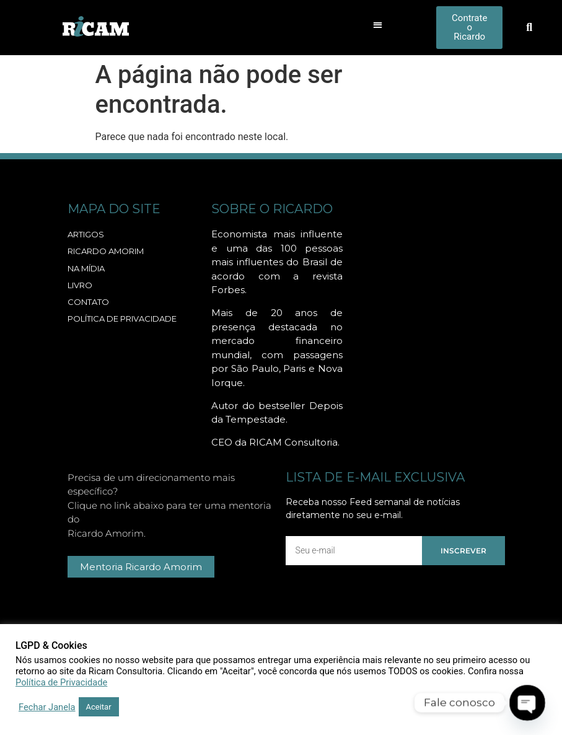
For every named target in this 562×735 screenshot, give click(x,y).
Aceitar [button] (99, 706)
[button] (378, 24)
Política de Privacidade (61, 682)
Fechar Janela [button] (47, 707)
